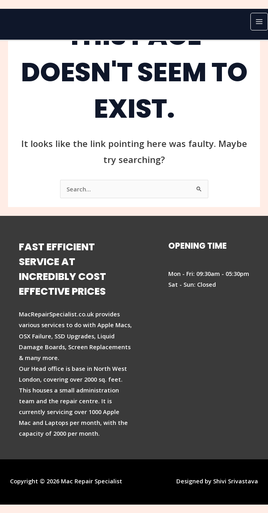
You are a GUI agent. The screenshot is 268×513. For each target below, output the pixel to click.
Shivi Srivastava (235, 481)
